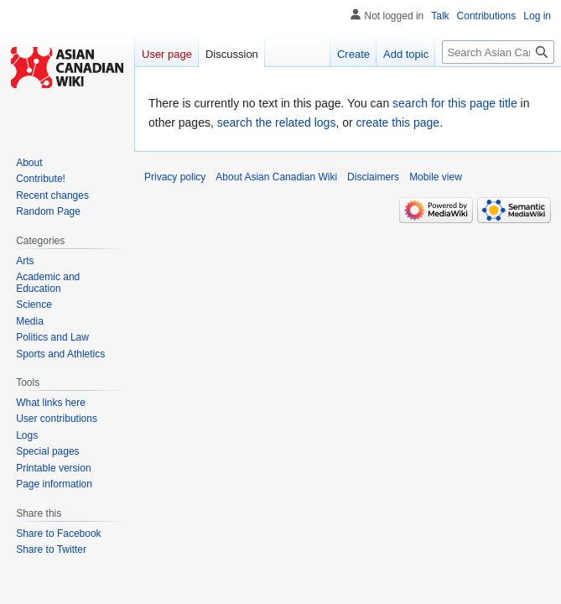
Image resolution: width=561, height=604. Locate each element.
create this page (398, 122)
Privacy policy (174, 177)
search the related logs (276, 122)
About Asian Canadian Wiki (276, 177)
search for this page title (454, 103)
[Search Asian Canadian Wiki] (498, 52)
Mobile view (435, 177)
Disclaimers (373, 177)
